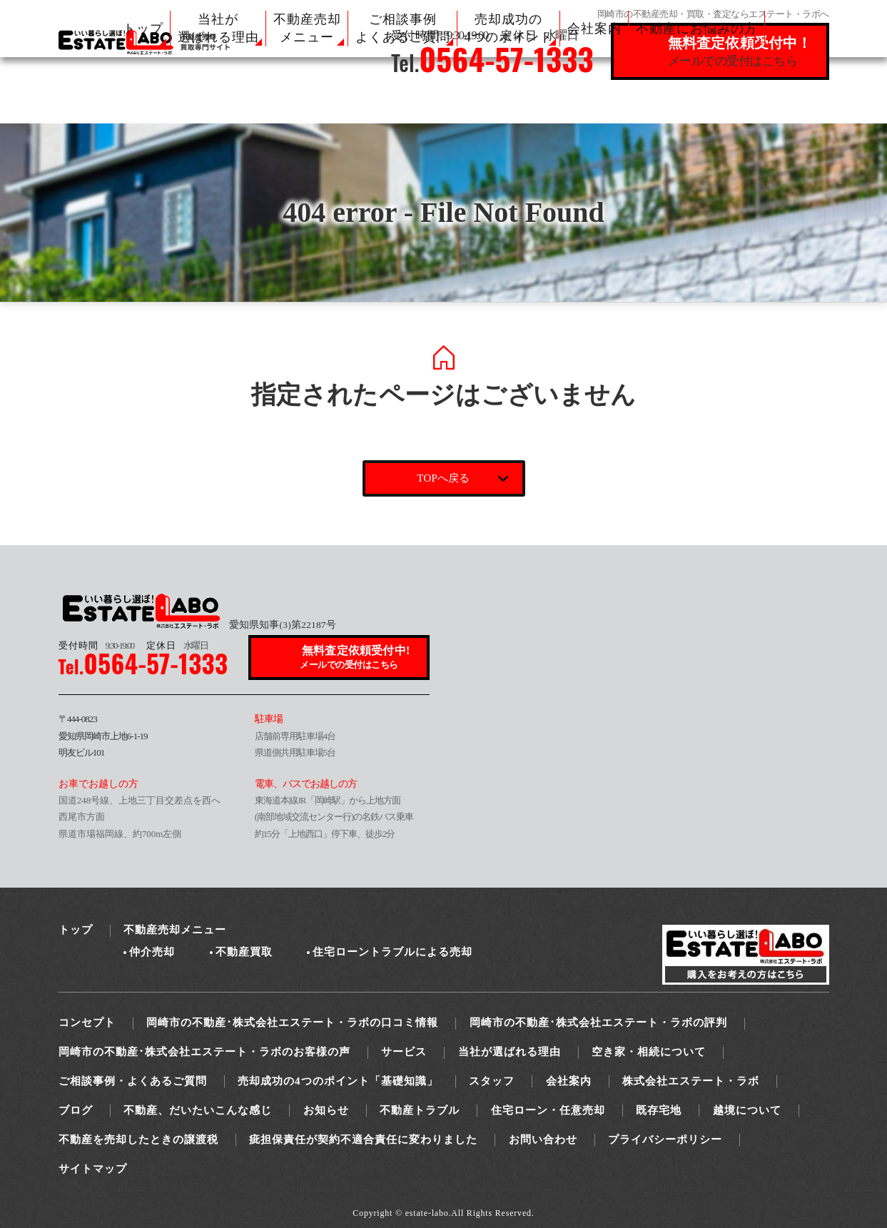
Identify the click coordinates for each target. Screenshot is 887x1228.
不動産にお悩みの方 (697, 28)
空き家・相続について (649, 1051)
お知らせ (326, 1110)
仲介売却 (152, 952)
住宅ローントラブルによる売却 (392, 952)
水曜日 (177, 645)
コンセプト (87, 1022)
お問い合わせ (543, 1139)
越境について (747, 1110)
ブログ (76, 1110)
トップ (143, 28)
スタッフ (492, 1081)
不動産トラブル (420, 1110)
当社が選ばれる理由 (509, 1051)
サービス (404, 1051)
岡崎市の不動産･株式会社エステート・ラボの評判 (598, 1022)
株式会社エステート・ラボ (690, 1081)
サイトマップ (93, 1168)
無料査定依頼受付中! (356, 658)
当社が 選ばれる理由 (218, 28)
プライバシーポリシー (665, 1139)
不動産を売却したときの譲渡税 (138, 1139)
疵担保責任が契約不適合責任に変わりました (363, 1139)
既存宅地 (658, 1110)
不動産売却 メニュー (307, 28)
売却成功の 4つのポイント (509, 28)
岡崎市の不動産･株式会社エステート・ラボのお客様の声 (204, 1051)
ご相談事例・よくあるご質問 (133, 1081)
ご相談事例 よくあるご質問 (402, 28)
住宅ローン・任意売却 (548, 1110)
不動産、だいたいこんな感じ (197, 1110)
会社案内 (594, 28)
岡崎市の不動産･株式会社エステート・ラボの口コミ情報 (292, 1022)
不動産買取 (244, 952)
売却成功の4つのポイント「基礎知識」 (338, 1081)
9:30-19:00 (96, 645)
